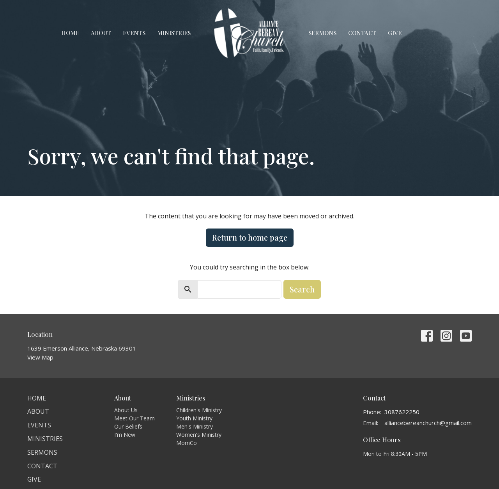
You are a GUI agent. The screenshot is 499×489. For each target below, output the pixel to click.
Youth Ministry (194, 418)
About (101, 33)
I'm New (124, 434)
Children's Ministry (199, 410)
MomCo (186, 442)
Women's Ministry (198, 434)
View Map (40, 357)
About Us (126, 410)
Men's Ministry (194, 426)
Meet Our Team (134, 418)
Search (302, 289)
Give (395, 33)
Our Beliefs (128, 426)
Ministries (174, 33)
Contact (362, 33)
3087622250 (401, 412)
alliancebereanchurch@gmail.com (428, 423)
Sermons (322, 33)
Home (70, 33)
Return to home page (249, 237)
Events (134, 33)
